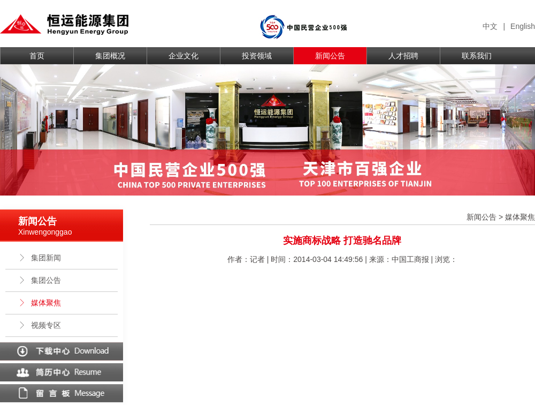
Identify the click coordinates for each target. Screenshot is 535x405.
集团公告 (39, 280)
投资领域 (257, 55)
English (522, 26)
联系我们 (477, 55)
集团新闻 (39, 257)
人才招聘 (403, 55)
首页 (36, 55)
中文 (490, 26)
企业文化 (183, 55)
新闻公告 (330, 55)
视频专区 (39, 325)
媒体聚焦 (39, 302)
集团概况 (110, 55)
